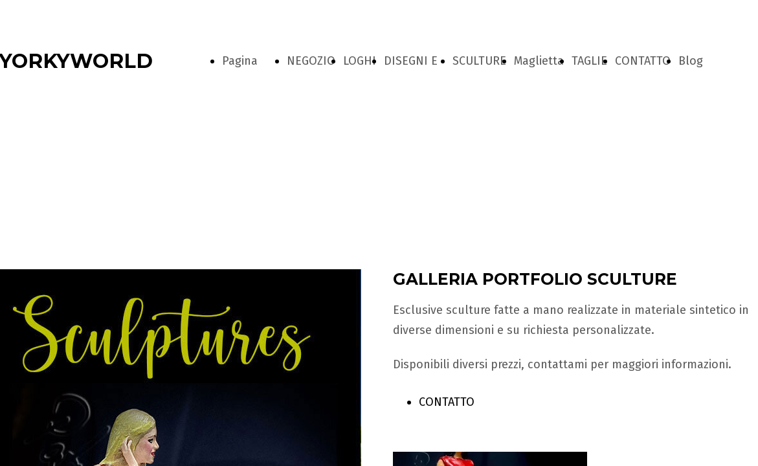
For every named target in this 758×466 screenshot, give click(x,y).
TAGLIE (589, 61)
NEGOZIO (311, 61)
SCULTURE (479, 61)
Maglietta (539, 61)
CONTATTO (643, 61)
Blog (690, 61)
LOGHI (359, 61)
